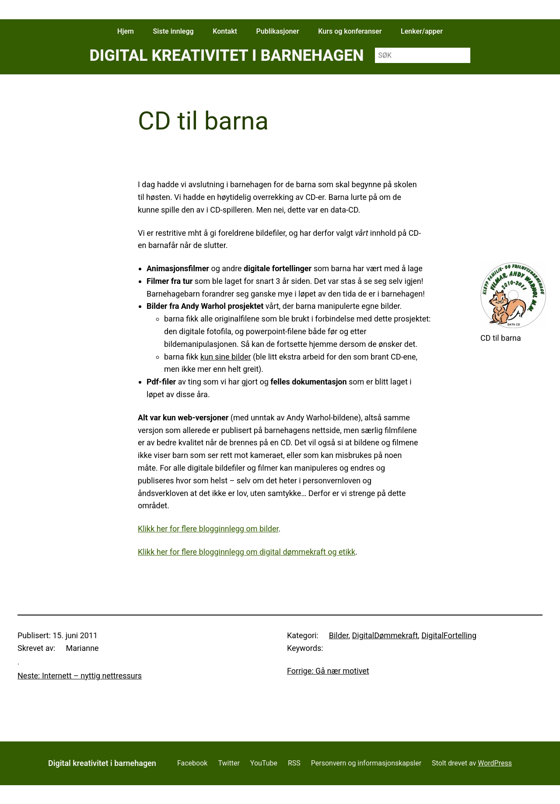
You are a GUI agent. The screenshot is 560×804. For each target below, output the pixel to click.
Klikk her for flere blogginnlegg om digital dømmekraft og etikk (246, 551)
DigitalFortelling (448, 635)
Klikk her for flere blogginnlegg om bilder (208, 528)
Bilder (339, 635)
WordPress (495, 763)
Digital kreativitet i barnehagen (226, 55)
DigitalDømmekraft (385, 635)
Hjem (125, 31)
